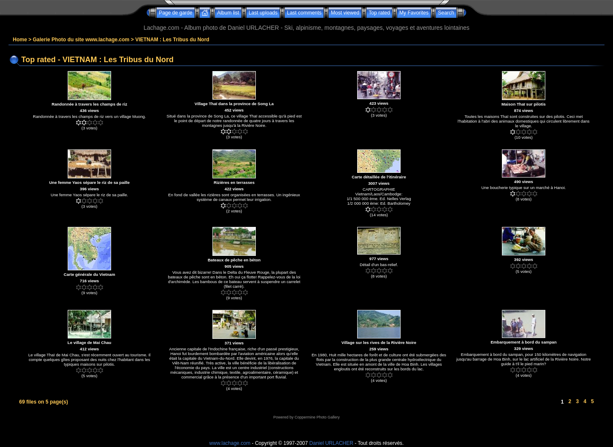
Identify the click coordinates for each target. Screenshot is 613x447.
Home (20, 40)
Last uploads (263, 13)
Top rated (379, 13)
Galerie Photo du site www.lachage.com (81, 40)
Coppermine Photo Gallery (317, 417)
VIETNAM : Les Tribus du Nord (172, 40)
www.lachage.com (230, 443)
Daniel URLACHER (331, 443)
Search (446, 13)
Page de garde (175, 13)
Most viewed (345, 13)
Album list (228, 13)
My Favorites (414, 13)
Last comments (304, 13)
